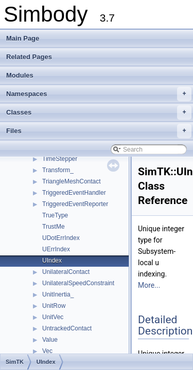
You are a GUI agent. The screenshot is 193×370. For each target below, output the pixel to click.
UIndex (52, 260)
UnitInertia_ (58, 294)
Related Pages (29, 57)
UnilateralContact (66, 271)
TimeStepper (59, 158)
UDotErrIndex (61, 238)
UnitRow (53, 305)
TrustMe (53, 226)
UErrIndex (56, 249)
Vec (47, 351)
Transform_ (58, 170)
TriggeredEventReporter (75, 204)
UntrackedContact (67, 328)
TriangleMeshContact (71, 181)
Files (98, 131)
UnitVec (52, 317)
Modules (19, 75)
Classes (98, 112)
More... (149, 285)
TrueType (55, 215)
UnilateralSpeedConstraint (78, 283)
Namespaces (98, 94)
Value (50, 339)
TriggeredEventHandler (74, 192)
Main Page (22, 38)
